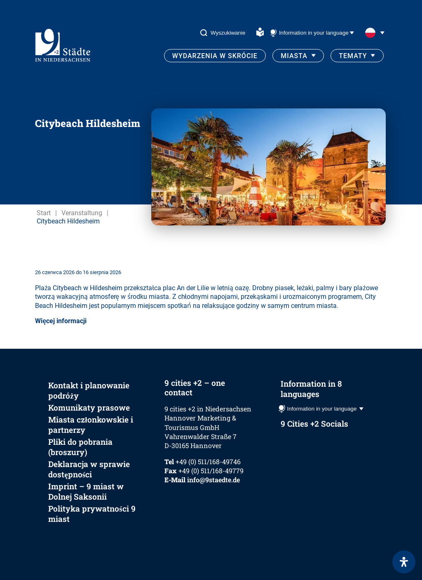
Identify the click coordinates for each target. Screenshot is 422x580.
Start (44, 213)
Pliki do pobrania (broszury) (80, 447)
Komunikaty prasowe (89, 407)
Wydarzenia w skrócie (215, 56)
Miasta (294, 56)
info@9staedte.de (213, 479)
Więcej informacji (61, 321)
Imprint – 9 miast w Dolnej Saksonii (86, 491)
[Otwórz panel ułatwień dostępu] (403, 561)
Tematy (353, 56)
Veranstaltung (81, 213)
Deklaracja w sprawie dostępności (89, 469)
